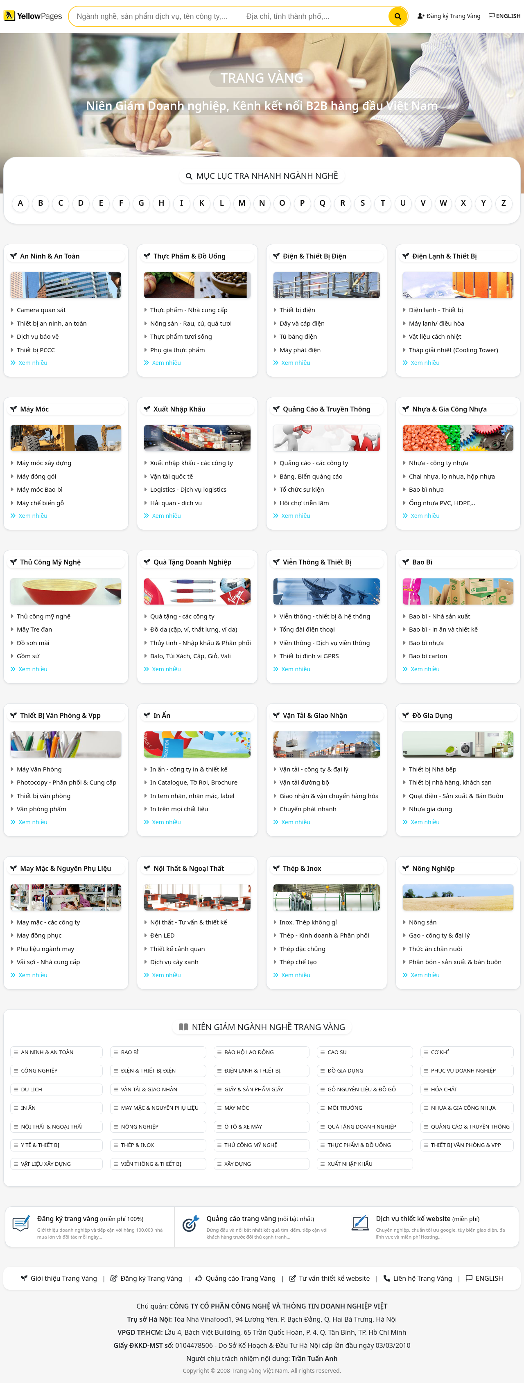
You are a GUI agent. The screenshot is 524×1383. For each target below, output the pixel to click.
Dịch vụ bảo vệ (38, 336)
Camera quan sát (41, 310)
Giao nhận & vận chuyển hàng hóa (329, 796)
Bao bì (422, 562)
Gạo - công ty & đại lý (439, 935)
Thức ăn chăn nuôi (435, 948)
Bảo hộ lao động (249, 1052)
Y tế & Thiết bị (40, 1145)
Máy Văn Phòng (39, 769)
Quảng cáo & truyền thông (326, 409)
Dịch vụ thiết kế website (427, 1218)
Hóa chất (444, 1089)
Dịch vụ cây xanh (174, 962)
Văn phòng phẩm (41, 809)
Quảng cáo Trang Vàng (241, 1278)
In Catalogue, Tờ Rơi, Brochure (193, 782)
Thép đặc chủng (302, 948)
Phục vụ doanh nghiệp (463, 1070)
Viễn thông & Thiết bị (317, 562)
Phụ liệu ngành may (45, 948)
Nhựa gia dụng (430, 809)
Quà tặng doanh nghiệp (192, 562)
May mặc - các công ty (48, 922)
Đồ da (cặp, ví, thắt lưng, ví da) (193, 629)
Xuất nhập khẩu (180, 409)
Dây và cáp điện (302, 323)
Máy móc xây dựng (44, 463)
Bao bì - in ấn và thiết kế (443, 629)
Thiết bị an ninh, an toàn (52, 323)
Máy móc (34, 409)
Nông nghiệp (433, 868)
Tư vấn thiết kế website (335, 1278)
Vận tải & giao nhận (315, 715)
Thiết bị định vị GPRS (309, 656)
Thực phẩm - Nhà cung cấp (189, 310)
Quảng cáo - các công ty (314, 463)
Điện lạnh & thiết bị (444, 256)
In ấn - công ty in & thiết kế (189, 769)
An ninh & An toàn (50, 256)
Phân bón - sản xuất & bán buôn (455, 962)
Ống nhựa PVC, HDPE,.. (442, 503)
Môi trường (345, 1107)
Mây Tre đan (34, 629)
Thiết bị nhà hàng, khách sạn (450, 782)
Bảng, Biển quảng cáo (311, 476)
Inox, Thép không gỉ (308, 922)
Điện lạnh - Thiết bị (436, 310)
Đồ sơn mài (33, 643)
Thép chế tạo (298, 962)
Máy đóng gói (36, 476)
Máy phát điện (300, 350)
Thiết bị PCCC (36, 350)
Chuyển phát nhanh (308, 809)
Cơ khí (440, 1052)
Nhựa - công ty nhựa (438, 463)
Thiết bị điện (297, 310)
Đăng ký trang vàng (90, 1218)
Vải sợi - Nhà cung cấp (48, 962)
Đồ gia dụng (432, 715)
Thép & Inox (302, 868)
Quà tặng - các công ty (182, 616)
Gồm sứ (28, 656)
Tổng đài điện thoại (307, 629)
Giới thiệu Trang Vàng (64, 1278)
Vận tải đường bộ (304, 782)
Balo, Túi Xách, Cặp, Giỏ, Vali (190, 656)
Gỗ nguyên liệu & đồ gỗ (362, 1089)
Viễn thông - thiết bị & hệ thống (325, 616)
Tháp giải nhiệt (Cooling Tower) (453, 350)
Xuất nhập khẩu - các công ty (191, 463)
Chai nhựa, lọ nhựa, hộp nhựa (452, 476)
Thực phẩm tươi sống (181, 336)
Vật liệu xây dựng (45, 1163)
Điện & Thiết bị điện (314, 256)
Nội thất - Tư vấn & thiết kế (188, 922)
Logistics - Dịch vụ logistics (188, 489)
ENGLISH (505, 16)
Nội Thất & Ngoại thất (189, 868)
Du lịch (31, 1089)
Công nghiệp (39, 1070)
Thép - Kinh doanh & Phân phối (324, 935)
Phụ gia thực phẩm (177, 350)
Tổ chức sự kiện (302, 489)
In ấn (162, 715)
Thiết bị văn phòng (44, 796)
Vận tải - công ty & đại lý (314, 769)
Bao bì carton (428, 656)
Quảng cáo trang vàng (260, 1218)
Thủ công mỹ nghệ (50, 562)
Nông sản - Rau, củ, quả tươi (191, 323)
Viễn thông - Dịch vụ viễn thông (325, 643)
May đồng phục (39, 935)
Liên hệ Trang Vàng (422, 1278)
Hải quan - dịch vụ (176, 503)
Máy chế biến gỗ (40, 503)
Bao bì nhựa (426, 489)
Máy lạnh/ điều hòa (436, 323)
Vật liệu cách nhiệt (435, 336)
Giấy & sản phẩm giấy (253, 1089)
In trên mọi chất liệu (179, 809)
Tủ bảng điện (298, 336)
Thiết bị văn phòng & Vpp (60, 715)
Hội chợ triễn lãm (304, 503)
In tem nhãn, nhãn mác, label (192, 796)
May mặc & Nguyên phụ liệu (65, 868)
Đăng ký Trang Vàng (449, 16)
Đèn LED (162, 935)
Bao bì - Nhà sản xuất (439, 616)
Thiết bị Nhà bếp (432, 769)
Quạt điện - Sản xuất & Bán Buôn (456, 796)
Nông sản (423, 922)
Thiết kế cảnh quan (177, 948)
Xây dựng (237, 1163)
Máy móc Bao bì (40, 489)
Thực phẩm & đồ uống (190, 256)
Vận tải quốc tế (171, 476)
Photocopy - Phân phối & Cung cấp (67, 782)
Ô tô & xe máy (243, 1126)
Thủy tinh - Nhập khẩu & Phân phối (200, 643)
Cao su (337, 1052)
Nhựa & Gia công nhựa (449, 409)
